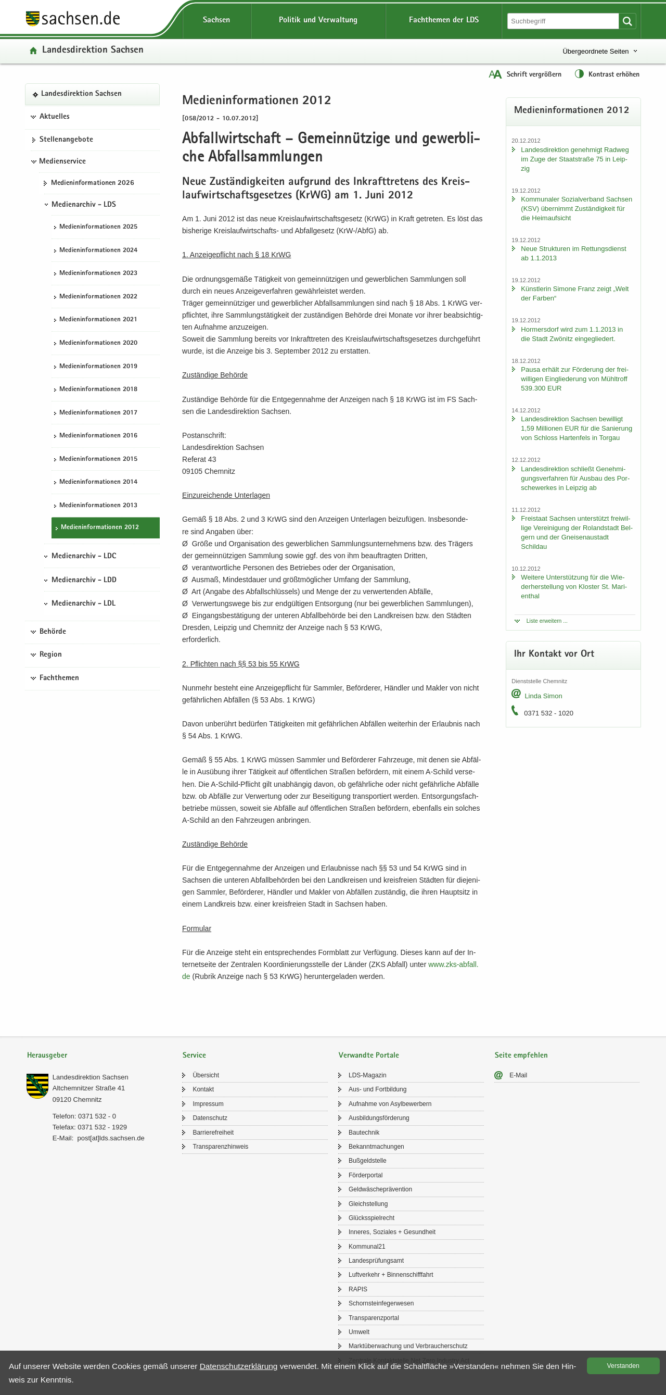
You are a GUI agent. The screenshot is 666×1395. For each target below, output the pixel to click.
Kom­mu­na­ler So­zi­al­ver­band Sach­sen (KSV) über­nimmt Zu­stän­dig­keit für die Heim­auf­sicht (576, 208)
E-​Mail (518, 1075)
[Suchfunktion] (564, 21)
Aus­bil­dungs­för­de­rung (379, 1118)
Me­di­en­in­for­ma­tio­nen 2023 (98, 273)
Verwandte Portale (369, 1056)
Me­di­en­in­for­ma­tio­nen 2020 (98, 343)
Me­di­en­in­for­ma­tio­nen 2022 (98, 297)
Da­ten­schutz (210, 1118)
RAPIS (358, 1289)
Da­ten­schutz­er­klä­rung (239, 1366)
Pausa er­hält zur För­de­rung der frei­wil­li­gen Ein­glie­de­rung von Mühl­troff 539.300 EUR (575, 379)
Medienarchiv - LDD (84, 580)
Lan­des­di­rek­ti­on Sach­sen (93, 51)
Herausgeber (47, 1056)
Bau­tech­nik (364, 1132)
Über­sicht (206, 1075)
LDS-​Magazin (368, 1075)
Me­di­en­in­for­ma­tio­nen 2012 (100, 527)
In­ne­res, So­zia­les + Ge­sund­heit (392, 1232)
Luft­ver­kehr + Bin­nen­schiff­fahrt (391, 1274)
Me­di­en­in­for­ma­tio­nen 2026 (92, 183)
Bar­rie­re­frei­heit (213, 1132)
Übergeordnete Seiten (595, 51)
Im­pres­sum (208, 1104)
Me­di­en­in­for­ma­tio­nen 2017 (98, 413)
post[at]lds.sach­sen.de (110, 1138)
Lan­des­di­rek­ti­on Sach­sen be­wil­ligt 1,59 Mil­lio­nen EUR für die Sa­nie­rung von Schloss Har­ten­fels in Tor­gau (576, 428)
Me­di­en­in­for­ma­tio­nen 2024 (98, 250)
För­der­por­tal (365, 1175)
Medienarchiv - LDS (84, 205)
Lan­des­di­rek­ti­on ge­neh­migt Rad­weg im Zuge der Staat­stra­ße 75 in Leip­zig (575, 159)
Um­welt (359, 1332)
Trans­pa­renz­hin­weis (220, 1146)
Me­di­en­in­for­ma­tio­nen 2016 (98, 436)
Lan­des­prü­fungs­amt (376, 1260)
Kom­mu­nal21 (367, 1246)
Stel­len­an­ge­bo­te (66, 140)
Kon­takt (203, 1089)
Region (51, 655)
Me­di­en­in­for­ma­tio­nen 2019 (98, 366)
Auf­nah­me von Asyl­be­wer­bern (390, 1104)
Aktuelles (55, 117)
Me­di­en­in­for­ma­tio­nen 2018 (98, 389)
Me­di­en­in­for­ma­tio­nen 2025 (98, 227)
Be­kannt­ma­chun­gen (376, 1146)
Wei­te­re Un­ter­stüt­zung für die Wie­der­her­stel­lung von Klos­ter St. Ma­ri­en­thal (574, 586)
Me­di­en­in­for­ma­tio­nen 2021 (98, 320)
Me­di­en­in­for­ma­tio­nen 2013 (98, 505)
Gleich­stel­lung (368, 1204)
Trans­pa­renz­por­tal (374, 1318)
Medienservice (62, 162)
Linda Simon (543, 696)
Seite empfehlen (521, 1056)
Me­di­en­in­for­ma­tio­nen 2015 (98, 459)
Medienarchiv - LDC (84, 556)
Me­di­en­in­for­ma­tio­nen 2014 (98, 482)
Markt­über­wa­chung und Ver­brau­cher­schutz (408, 1346)
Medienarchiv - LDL (84, 604)
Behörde (53, 632)
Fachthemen (59, 678)
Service (194, 1056)
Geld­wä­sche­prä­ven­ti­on (380, 1189)
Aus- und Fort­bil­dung (377, 1089)
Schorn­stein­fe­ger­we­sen (381, 1303)
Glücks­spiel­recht (371, 1218)
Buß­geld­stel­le (368, 1160)
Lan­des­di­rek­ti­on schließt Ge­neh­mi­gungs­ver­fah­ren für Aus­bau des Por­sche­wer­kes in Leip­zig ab (575, 478)
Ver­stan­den (623, 1365)
